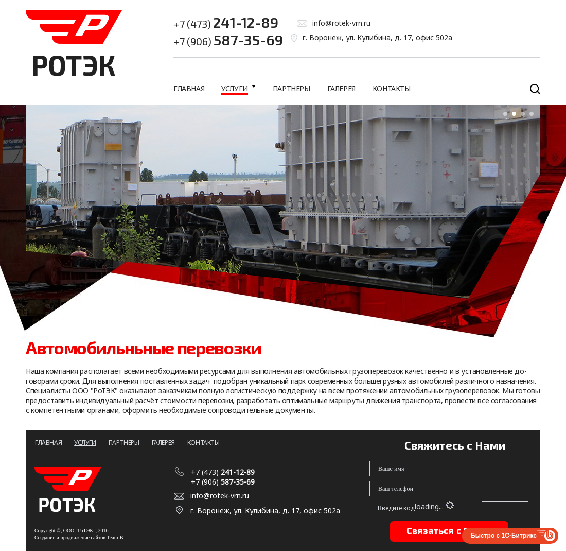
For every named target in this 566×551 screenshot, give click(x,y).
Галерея (341, 88)
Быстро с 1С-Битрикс (504, 535)
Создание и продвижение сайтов (69, 537)
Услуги (234, 88)
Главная (188, 88)
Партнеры (291, 88)
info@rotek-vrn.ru (341, 23)
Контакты (392, 88)
